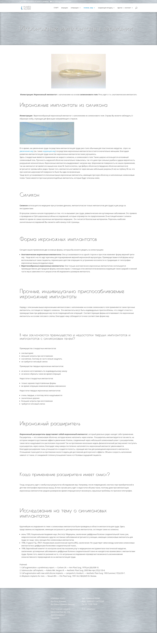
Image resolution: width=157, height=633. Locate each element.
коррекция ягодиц (105, 8)
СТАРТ (56, 8)
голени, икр (88, 8)
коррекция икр (49, 151)
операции (75, 8)
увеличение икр (26, 151)
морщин (64, 8)
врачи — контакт (124, 8)
